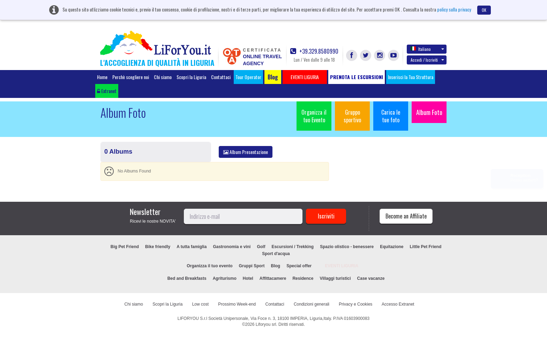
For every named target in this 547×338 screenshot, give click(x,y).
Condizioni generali (311, 304)
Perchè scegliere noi (130, 76)
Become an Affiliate (406, 216)
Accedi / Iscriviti (427, 60)
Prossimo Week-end (237, 304)
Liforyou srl (266, 324)
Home (102, 76)
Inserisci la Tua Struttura (410, 76)
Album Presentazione (245, 151)
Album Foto (429, 112)
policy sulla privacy (454, 9)
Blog (275, 265)
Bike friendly (157, 246)
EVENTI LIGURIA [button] (304, 76)
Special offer (299, 265)
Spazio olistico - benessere (347, 246)
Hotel (248, 278)
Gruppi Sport (252, 265)
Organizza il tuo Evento (314, 116)
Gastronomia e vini (231, 246)
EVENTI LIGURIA (341, 265)
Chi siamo (163, 76)
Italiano (427, 49)
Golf (261, 246)
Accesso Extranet (398, 304)
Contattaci (221, 76)
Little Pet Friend (426, 246)
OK (484, 10)
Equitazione (391, 246)
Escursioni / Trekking (292, 246)
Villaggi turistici (335, 278)
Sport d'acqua (276, 253)
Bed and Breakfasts (187, 278)
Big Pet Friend (125, 246)
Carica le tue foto (390, 116)
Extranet (107, 90)
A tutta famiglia (192, 246)
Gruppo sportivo (352, 116)
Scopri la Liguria (191, 76)
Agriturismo (225, 278)
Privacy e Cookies (355, 304)
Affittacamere (273, 278)
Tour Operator (248, 76)
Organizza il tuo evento (209, 265)
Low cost (200, 304)
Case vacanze (371, 278)
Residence (302, 278)
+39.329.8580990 (314, 51)
